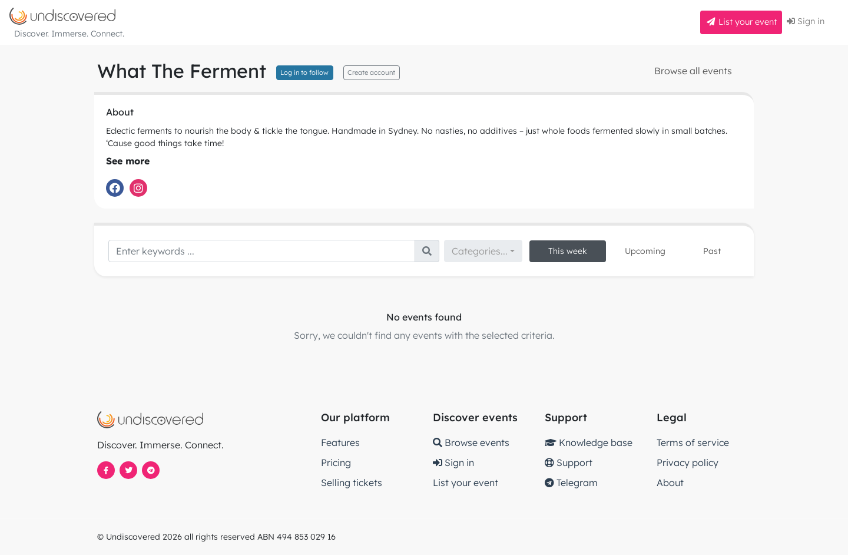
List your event (741, 21)
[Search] (261, 251)
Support (568, 462)
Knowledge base (588, 442)
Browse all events (693, 71)
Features (340, 442)
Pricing (336, 462)
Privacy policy (687, 462)
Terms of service (693, 442)
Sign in (805, 21)
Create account (371, 72)
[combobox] (483, 251)
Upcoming (645, 251)
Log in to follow (304, 72)
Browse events (471, 442)
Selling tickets (351, 482)
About (670, 482)
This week (567, 251)
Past (712, 251)
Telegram (571, 482)
